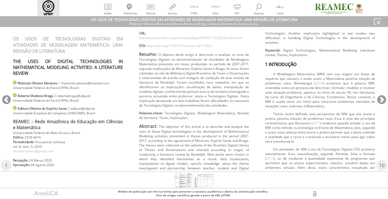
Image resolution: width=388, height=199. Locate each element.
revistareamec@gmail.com (37, 162)
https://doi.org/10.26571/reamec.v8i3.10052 (187, 66)
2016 (369, 150)
